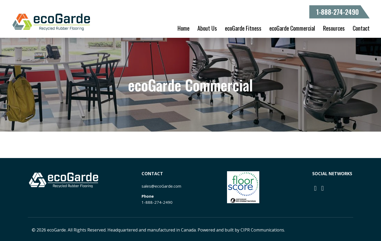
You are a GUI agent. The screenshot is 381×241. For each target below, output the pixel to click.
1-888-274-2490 (337, 12)
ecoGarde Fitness (243, 28)
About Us (207, 28)
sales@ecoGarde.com (161, 186)
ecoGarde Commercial (292, 28)
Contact (361, 28)
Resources (334, 28)
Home (183, 28)
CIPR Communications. (263, 230)
